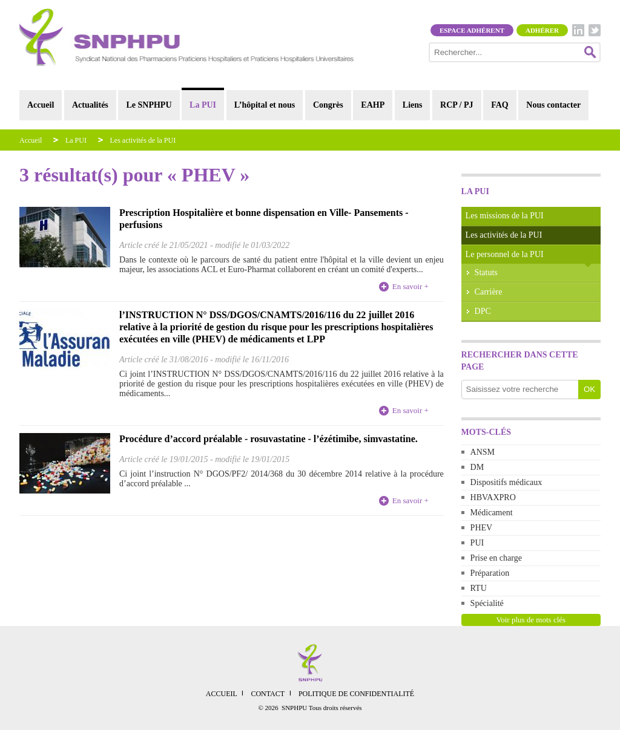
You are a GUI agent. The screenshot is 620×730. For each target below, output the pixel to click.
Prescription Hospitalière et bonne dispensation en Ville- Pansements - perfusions (264, 218)
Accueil (40, 104)
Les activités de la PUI (143, 140)
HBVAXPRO (493, 497)
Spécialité (487, 603)
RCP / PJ (456, 104)
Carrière (489, 291)
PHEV (481, 527)
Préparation (490, 573)
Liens (413, 104)
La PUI (203, 104)
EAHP (372, 104)
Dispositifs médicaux (506, 482)
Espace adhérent (472, 30)
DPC (483, 311)
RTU (478, 588)
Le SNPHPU (148, 104)
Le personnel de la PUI (505, 254)
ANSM (482, 452)
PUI (477, 542)
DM (477, 467)
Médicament (491, 512)
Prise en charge (496, 557)
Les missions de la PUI (505, 215)
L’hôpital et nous (264, 104)
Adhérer (542, 30)
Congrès (328, 104)
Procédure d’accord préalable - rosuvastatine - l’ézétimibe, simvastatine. (268, 439)
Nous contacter (553, 104)
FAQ (500, 104)
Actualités (90, 104)
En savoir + (410, 286)
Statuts (486, 272)
